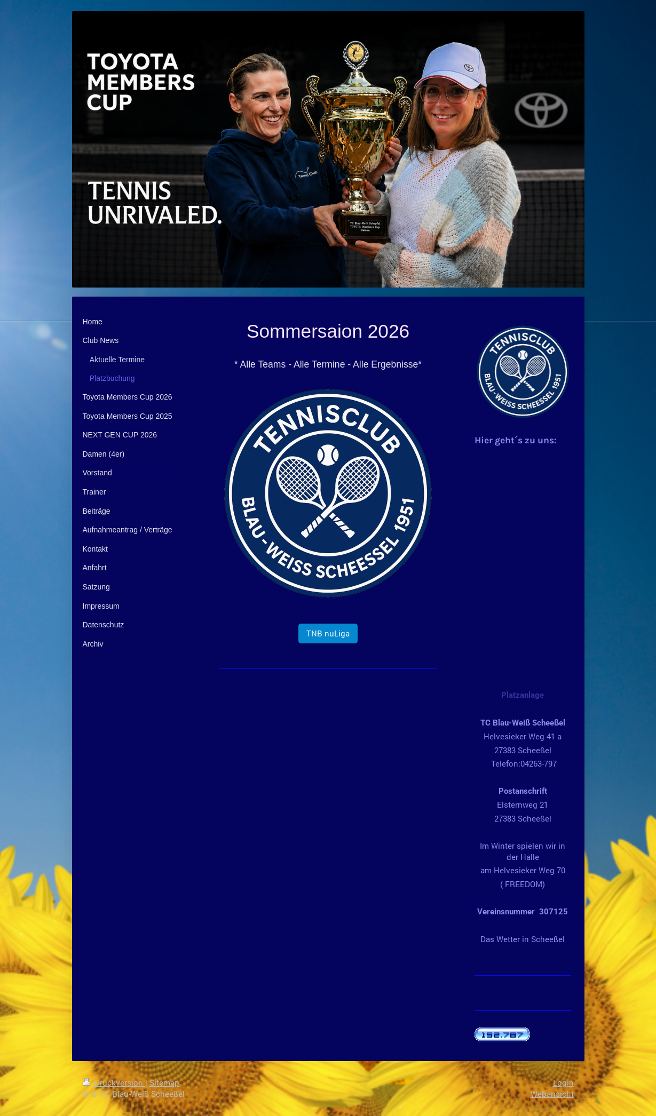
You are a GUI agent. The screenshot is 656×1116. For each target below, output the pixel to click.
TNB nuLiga (328, 633)
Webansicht (552, 1093)
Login (563, 1082)
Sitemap (164, 1082)
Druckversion (114, 1082)
